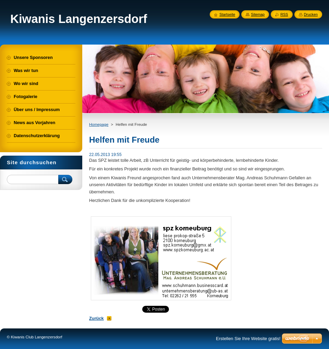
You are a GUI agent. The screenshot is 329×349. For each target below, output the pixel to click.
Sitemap (258, 14)
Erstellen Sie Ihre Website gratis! (248, 338)
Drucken (311, 14)
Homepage (98, 124)
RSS (284, 14)
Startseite (227, 14)
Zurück (96, 318)
